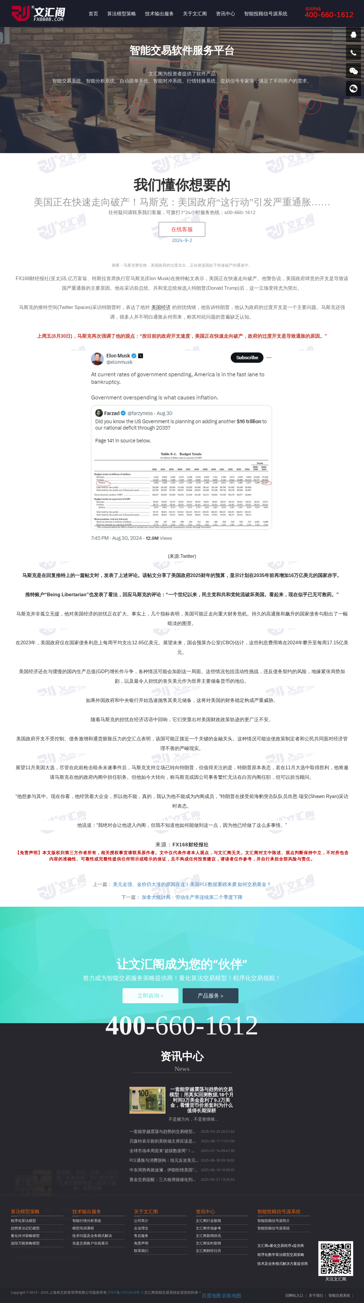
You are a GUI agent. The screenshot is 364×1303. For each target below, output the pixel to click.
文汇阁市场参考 (208, 1228)
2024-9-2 (182, 240)
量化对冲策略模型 (25, 1235)
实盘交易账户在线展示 (90, 1243)
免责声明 (141, 1243)
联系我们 (141, 1250)
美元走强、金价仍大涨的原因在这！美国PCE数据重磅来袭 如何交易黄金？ (192, 884)
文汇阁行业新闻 (208, 1220)
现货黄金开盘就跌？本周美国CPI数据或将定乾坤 (60, 1195)
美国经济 (161, 307)
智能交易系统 (339, 1295)
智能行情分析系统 (86, 1220)
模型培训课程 (83, 1228)
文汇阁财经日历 (208, 1250)
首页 (93, 13)
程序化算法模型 (23, 1220)
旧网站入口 (294, 1295)
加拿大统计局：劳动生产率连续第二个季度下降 (192, 897)
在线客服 (182, 229)
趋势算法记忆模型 (25, 1228)
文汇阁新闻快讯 (208, 1235)
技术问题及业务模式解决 (92, 1235)
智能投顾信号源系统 (265, 13)
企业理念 (141, 1228)
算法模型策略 (121, 13)
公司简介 (141, 1220)
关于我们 (316, 1295)
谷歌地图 (231, 1295)
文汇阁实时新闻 (208, 1243)
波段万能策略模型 (25, 1243)
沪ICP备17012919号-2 (125, 1292)
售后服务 (141, 1235)
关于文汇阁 (195, 13)
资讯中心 (225, 13)
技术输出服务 (159, 13)
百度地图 (211, 1295)
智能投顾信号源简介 (273, 1220)
